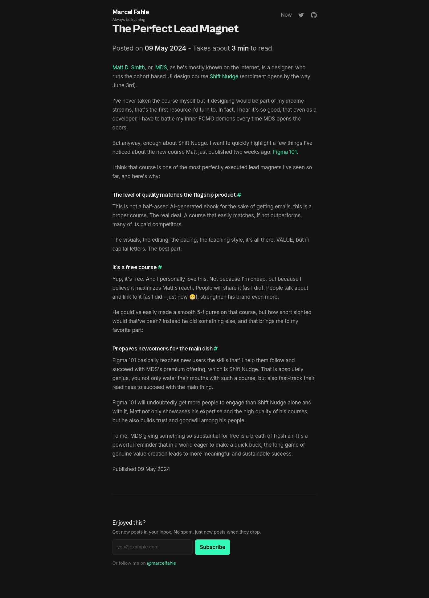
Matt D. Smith (128, 67)
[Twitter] (301, 15)
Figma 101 (285, 152)
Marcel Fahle (130, 16)
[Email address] (152, 547)
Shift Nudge (224, 76)
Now (286, 15)
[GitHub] (314, 15)
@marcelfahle (161, 563)
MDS (161, 67)
